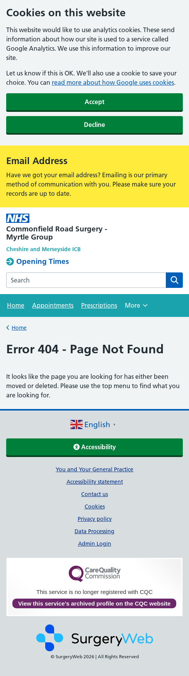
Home (15, 305)
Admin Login (94, 543)
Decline (94, 124)
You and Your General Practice (94, 469)
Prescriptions (99, 305)
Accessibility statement (94, 481)
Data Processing (94, 531)
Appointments (52, 305)
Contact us (94, 494)
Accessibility (94, 447)
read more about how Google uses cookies (113, 82)
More (136, 307)
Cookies (95, 506)
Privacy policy (95, 518)
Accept (94, 102)
